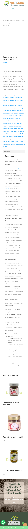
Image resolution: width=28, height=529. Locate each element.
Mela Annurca (10, 131)
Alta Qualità (15, 100)
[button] (3, 522)
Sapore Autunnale (15, 141)
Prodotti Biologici (7, 133)
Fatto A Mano (13, 123)
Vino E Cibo (5, 146)
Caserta (12, 108)
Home (4, 20)
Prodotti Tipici (10, 136)
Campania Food (6, 108)
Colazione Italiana (13, 113)
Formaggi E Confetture (8, 126)
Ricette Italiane (14, 139)
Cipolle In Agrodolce (11, 110)
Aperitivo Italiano (11, 102)
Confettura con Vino (13, 115)
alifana (7, 188)
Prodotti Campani (16, 133)
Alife (11, 100)
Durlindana (11, 121)
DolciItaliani (6, 121)
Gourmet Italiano (18, 126)
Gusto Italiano (6, 128)
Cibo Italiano (18, 108)
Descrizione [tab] (7, 151)
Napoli (15, 131)
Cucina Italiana (10, 118)
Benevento (14, 105)
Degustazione (18, 118)
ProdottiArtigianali (18, 136)
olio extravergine (16, 168)
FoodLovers (19, 123)
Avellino (10, 105)
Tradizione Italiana (20, 144)
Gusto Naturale (13, 128)
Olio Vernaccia (21, 131)
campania (20, 105)
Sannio (8, 141)
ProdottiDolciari (6, 139)
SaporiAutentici (11, 144)
